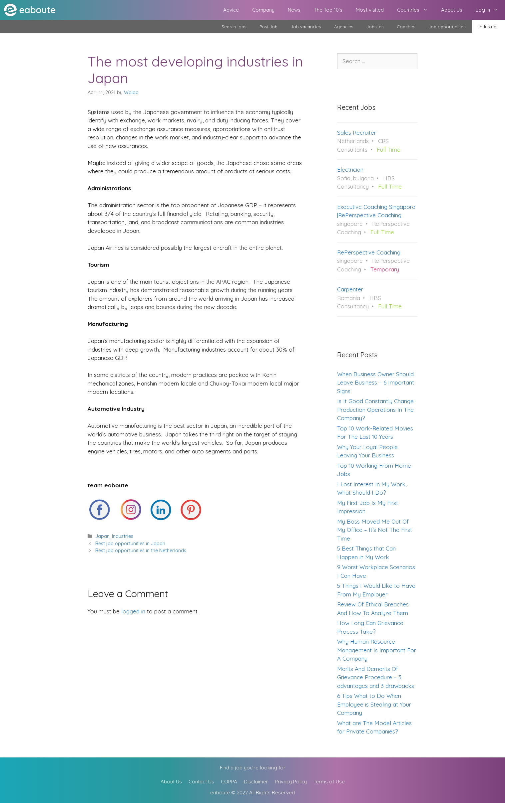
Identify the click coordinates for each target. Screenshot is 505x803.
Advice (231, 10)
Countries (415, 10)
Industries (488, 26)
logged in (133, 611)
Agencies (343, 26)
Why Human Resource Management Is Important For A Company (376, 650)
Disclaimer (256, 781)
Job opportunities (446, 26)
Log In (490, 10)
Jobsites (374, 26)
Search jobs (234, 26)
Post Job (268, 26)
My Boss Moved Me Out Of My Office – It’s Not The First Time (374, 530)
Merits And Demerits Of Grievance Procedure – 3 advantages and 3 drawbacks (375, 677)
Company (263, 10)
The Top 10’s (328, 10)
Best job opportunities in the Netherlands (140, 551)
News (294, 10)
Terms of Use (329, 781)
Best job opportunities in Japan (130, 544)
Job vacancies (306, 26)
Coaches (406, 26)
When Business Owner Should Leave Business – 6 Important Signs (375, 383)
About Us (451, 10)
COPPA (229, 781)
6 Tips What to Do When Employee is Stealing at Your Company (374, 704)
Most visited (370, 10)
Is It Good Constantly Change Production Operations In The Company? (375, 409)
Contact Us (201, 781)
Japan (102, 536)
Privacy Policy (291, 781)
